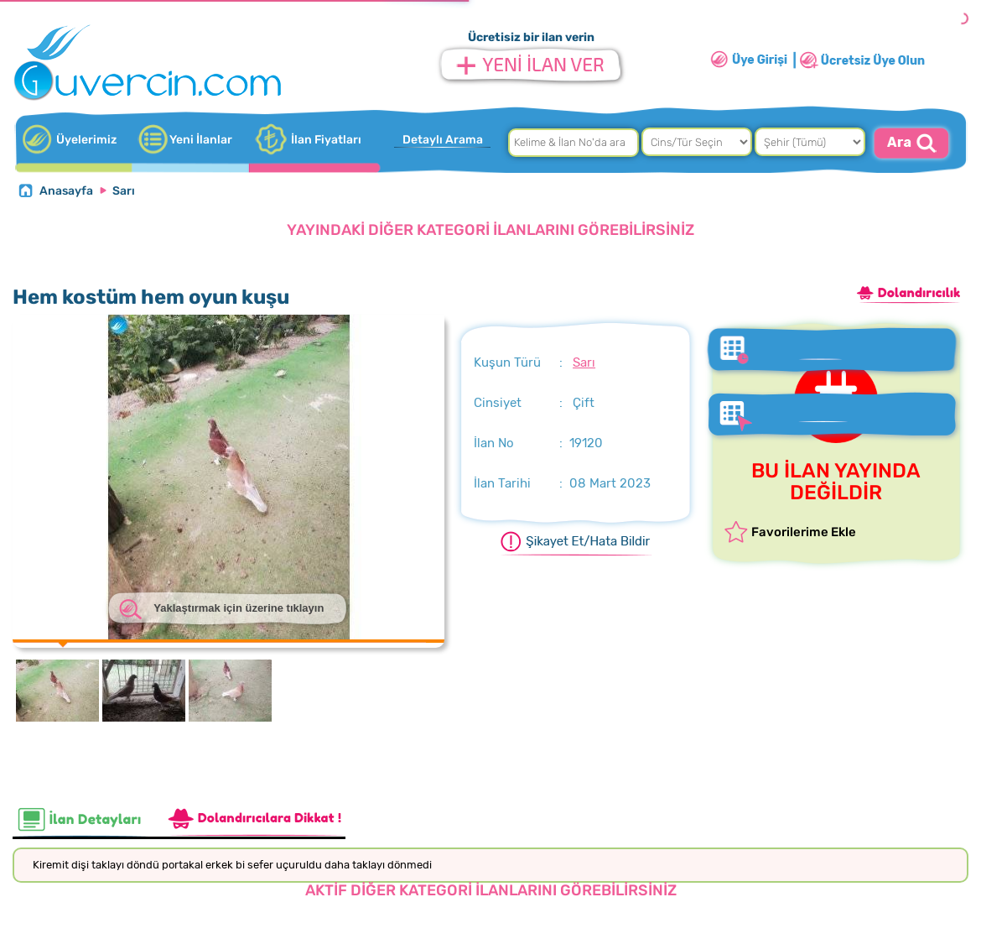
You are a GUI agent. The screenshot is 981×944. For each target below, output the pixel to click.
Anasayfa (66, 191)
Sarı (123, 191)
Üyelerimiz (86, 140)
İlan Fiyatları (326, 140)
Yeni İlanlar (200, 140)
